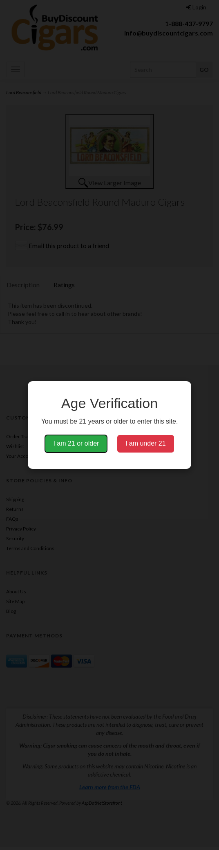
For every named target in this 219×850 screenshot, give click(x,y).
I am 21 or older (76, 443)
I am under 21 (145, 443)
